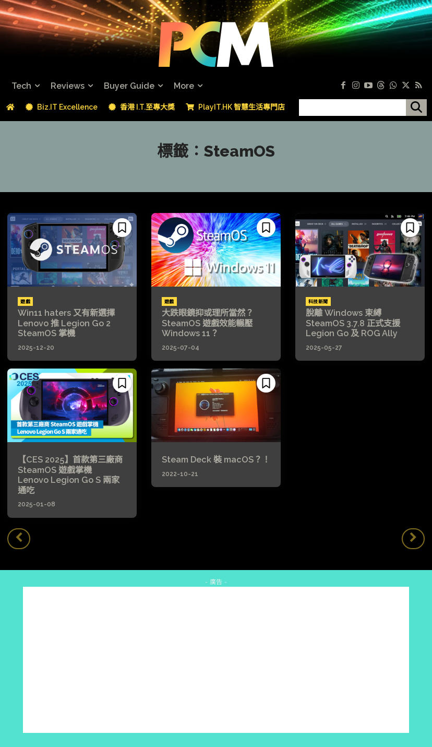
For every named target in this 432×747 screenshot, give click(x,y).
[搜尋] (416, 107)
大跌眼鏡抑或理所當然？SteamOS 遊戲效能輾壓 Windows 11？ (208, 323)
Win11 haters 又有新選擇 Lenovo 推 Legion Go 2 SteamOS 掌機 (70, 323)
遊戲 (25, 301)
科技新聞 (318, 301)
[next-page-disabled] (413, 537)
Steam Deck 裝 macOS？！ (215, 459)
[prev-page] (18, 537)
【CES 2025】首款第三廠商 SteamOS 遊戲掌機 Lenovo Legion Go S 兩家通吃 (70, 474)
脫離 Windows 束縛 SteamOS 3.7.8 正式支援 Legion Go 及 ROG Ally (353, 323)
